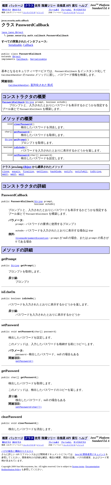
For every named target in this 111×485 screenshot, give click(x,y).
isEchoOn (19, 152)
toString (95, 177)
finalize (28, 177)
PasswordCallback (13, 104)
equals (16, 177)
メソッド (40, 12)
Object (16, 58)
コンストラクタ (29, 12)
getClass (42, 177)
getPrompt (20, 143)
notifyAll (81, 177)
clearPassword (23, 127)
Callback (28, 45)
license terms (78, 477)
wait (5, 180)
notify (68, 177)
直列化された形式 (41, 87)
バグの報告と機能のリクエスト (17, 462)
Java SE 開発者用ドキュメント (90, 465)
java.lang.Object (12, 32)
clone (5, 177)
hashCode (55, 177)
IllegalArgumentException (31, 245)
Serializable (15, 45)
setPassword (21, 160)
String (30, 104)
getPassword (21, 135)
